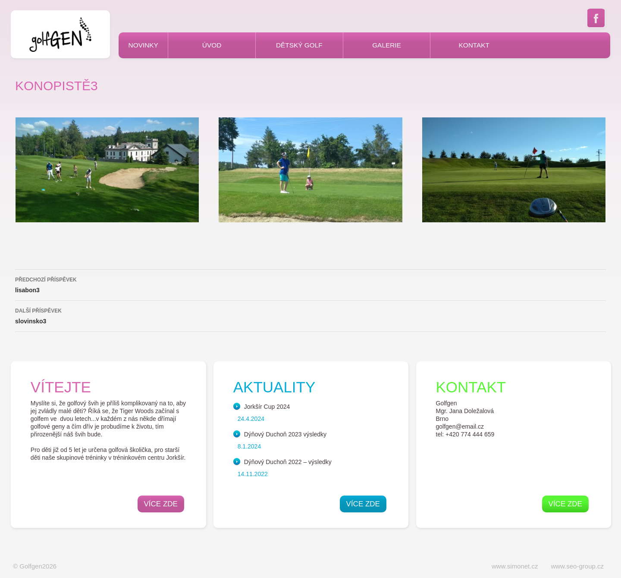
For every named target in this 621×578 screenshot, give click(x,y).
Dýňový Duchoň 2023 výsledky (285, 434)
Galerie (386, 45)
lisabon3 (310, 284)
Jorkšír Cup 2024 (267, 406)
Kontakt (473, 45)
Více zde (161, 504)
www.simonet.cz (515, 566)
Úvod (211, 45)
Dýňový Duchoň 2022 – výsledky (288, 461)
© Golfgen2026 (34, 566)
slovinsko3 (310, 315)
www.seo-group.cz (577, 566)
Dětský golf (299, 45)
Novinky (143, 45)
